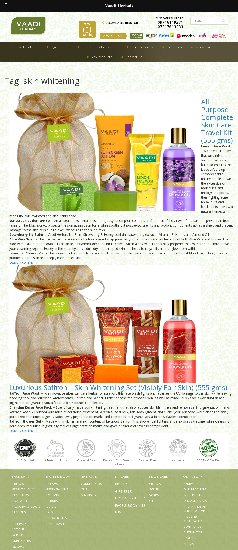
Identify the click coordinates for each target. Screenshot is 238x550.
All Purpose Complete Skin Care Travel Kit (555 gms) (217, 121)
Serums (18, 546)
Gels (16, 518)
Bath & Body (58, 476)
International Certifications (195, 508)
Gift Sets (123, 491)
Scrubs (18, 535)
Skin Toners (21, 541)
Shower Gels (56, 518)
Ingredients (193, 495)
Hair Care (89, 476)
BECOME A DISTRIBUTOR (120, 23)
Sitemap (190, 544)
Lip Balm (121, 484)
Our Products (195, 489)
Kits (118, 512)
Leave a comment (23, 262)
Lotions (18, 529)
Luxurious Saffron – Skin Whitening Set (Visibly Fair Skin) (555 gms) (118, 387)
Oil (151, 501)
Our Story (193, 476)
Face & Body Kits (130, 505)
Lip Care (122, 476)
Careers (190, 538)
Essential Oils (23, 489)
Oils (49, 512)
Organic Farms (195, 501)
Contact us (193, 526)
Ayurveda (191, 484)
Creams (18, 484)
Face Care (20, 476)
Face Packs (20, 495)
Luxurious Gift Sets (130, 498)
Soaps (51, 506)
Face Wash (20, 501)
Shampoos (89, 495)
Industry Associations (194, 518)
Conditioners (91, 484)
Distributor (193, 532)
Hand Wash (55, 524)
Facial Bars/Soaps (26, 506)
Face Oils (19, 512)
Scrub (154, 489)
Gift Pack (19, 524)
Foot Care (158, 476)
